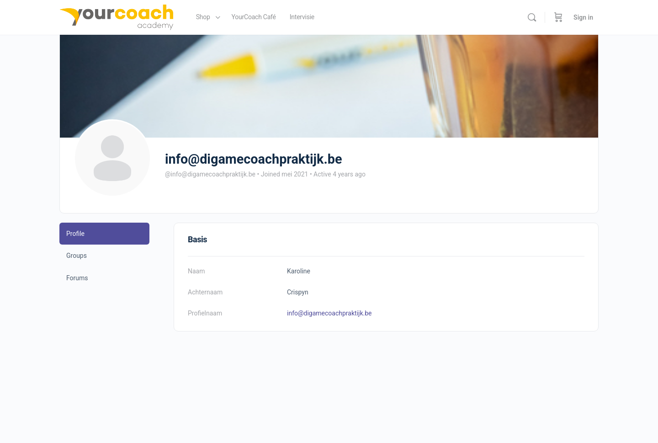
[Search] (532, 17)
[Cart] (558, 17)
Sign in (583, 17)
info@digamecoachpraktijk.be (329, 313)
